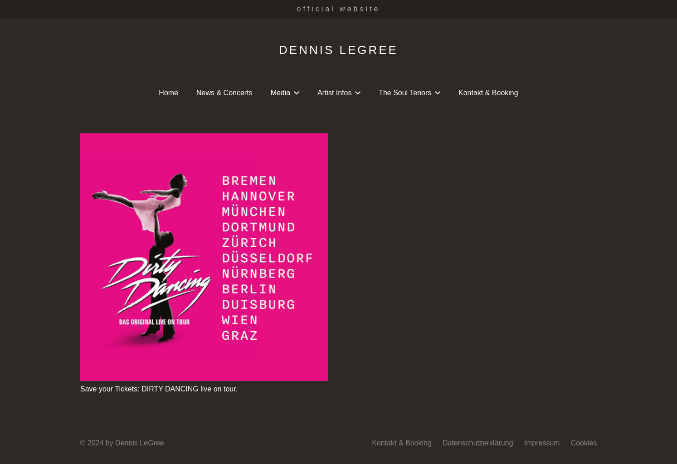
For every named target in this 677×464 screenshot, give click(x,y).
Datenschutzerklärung (478, 443)
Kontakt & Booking (402, 443)
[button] (294, 93)
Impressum (542, 443)
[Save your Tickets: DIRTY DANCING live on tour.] (204, 257)
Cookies (584, 443)
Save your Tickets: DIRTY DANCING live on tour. (159, 389)
